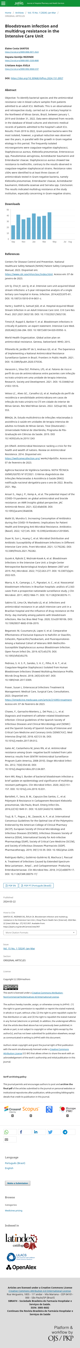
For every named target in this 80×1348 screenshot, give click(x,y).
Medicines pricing (13, 1210)
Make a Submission (17, 1183)
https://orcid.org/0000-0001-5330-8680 (22, 60)
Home (8, 12)
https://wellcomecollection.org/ (22, 458)
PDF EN (12, 885)
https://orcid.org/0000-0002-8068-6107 (22, 69)
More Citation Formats (17, 932)
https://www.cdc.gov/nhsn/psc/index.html (29, 274)
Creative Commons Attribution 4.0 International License (40, 1291)
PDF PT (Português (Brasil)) (37, 885)
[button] (10, 1132)
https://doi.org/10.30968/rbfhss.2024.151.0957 (37, 78)
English (9, 1168)
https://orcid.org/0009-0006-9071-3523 (22, 52)
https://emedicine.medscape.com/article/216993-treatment (38, 699)
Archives (19, 12)
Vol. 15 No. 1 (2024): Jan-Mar (42, 12)
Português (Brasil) (15, 1163)
